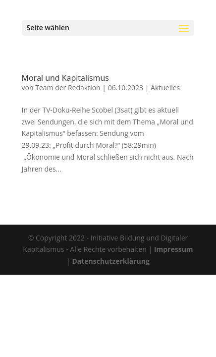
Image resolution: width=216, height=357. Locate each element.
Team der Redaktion (67, 87)
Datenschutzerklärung (111, 261)
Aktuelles (165, 87)
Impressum (173, 249)
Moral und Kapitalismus (65, 77)
